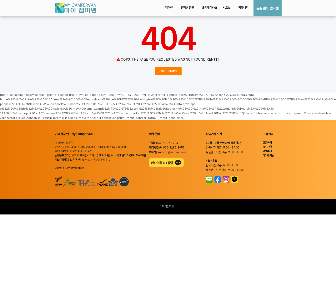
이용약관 (59, 168)
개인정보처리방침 (75, 168)
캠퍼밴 (169, 8)
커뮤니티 (243, 8)
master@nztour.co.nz (172, 152)
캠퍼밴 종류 (187, 8)
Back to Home (168, 71)
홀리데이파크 (209, 8)
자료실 (226, 8)
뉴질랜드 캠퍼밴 (267, 8)
